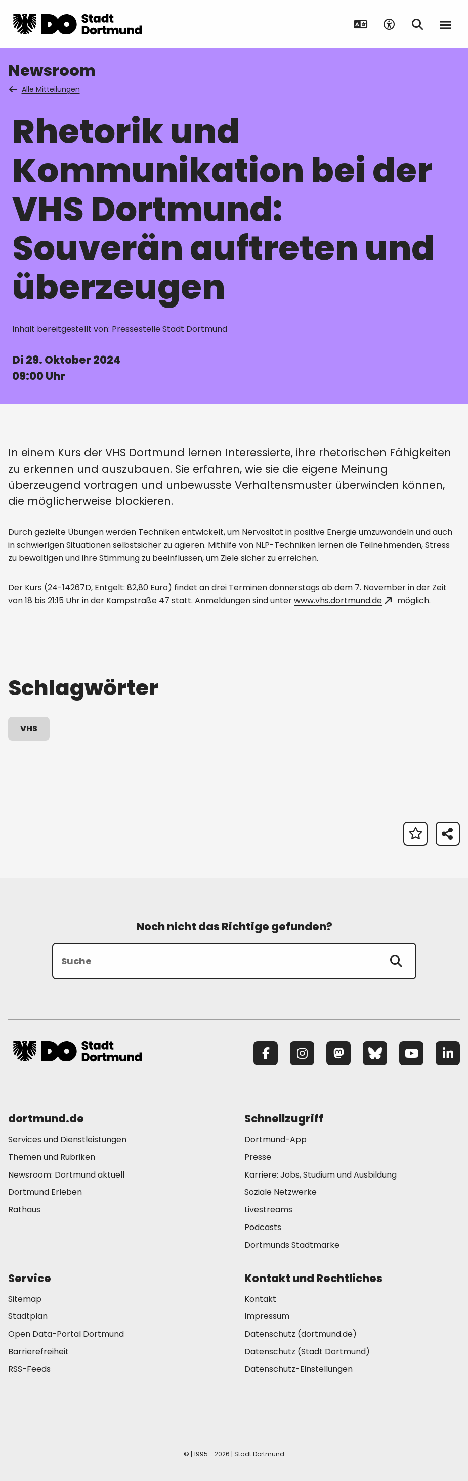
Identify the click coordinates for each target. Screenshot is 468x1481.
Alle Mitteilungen (45, 89)
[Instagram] (302, 1053)
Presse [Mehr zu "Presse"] (257, 1157)
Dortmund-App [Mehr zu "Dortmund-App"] (275, 1139)
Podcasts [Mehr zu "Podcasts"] (262, 1227)
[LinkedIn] (448, 1053)
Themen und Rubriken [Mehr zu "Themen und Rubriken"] (51, 1157)
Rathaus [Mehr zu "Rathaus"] (24, 1209)
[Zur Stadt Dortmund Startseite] (77, 24)
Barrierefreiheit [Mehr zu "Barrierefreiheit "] (38, 1351)
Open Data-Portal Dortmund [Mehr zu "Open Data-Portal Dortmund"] (66, 1334)
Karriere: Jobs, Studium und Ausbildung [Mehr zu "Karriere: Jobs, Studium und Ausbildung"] (320, 1175)
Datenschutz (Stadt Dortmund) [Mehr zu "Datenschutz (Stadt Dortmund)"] (307, 1351)
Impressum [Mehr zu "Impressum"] (266, 1316)
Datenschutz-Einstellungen (298, 1369)
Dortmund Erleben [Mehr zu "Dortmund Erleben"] (45, 1192)
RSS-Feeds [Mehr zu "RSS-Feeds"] (29, 1369)
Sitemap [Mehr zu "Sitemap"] (24, 1299)
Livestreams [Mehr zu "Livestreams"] (268, 1209)
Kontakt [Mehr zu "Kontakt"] (260, 1299)
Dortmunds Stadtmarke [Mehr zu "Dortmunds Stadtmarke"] (291, 1245)
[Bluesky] (375, 1053)
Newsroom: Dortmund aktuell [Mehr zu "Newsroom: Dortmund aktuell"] (66, 1175)
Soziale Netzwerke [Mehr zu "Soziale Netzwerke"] (280, 1192)
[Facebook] (265, 1053)
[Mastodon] (338, 1053)
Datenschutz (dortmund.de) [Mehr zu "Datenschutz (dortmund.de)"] (300, 1334)
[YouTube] (411, 1053)
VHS (28, 728)
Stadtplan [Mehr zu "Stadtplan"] (28, 1316)
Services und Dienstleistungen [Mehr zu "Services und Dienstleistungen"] (67, 1139)
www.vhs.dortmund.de (343, 600)
